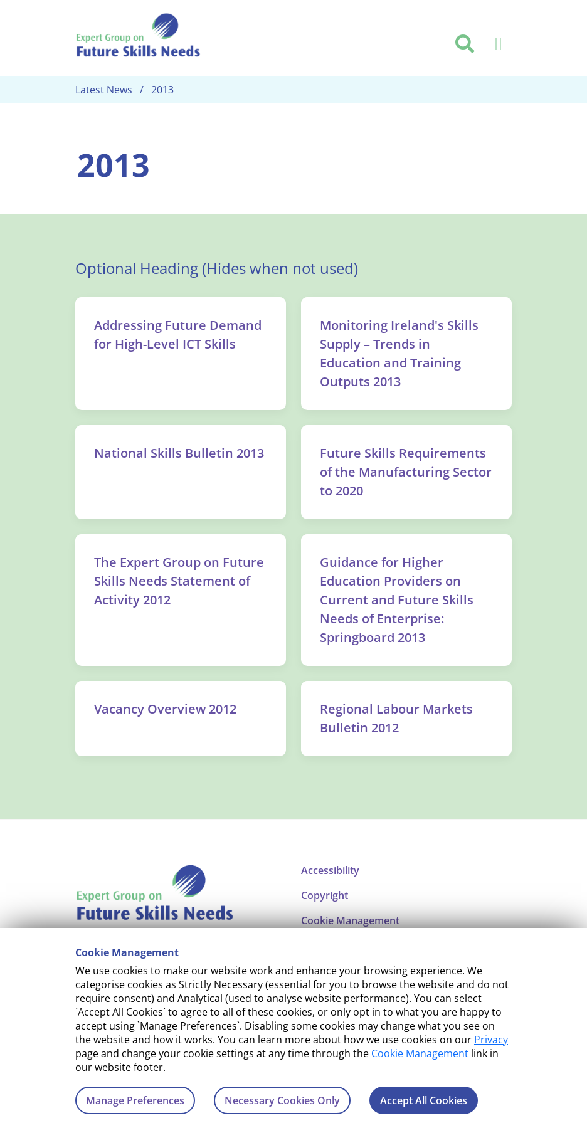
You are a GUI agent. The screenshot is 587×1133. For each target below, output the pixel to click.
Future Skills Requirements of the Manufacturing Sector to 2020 (406, 472)
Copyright (324, 895)
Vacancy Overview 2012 (165, 708)
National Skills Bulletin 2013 (179, 453)
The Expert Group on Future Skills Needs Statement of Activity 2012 (179, 581)
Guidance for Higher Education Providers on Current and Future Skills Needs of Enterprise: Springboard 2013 (396, 600)
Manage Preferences (135, 1100)
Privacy (491, 1039)
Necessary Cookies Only (282, 1100)
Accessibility (330, 870)
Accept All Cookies (423, 1100)
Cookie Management (419, 1053)
